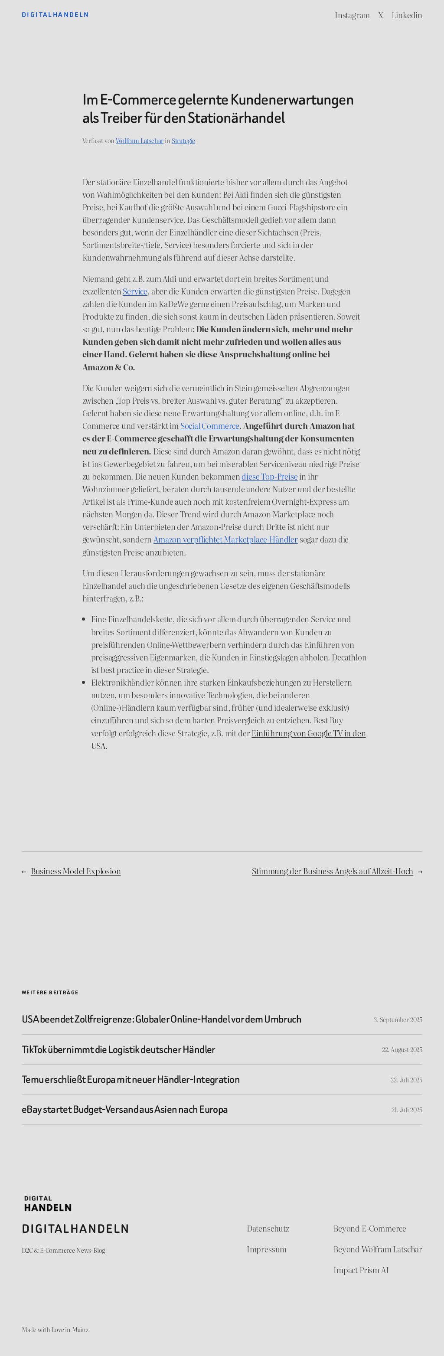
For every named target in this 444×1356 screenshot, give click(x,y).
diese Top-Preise (269, 476)
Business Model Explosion (76, 871)
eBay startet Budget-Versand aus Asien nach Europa (125, 1109)
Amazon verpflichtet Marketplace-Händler (225, 539)
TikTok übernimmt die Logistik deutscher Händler (118, 1049)
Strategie (183, 140)
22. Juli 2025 (406, 1079)
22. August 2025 (402, 1049)
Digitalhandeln (56, 15)
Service (135, 291)
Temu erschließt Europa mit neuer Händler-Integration (131, 1079)
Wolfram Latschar (139, 140)
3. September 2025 (398, 1019)
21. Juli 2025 (407, 1109)
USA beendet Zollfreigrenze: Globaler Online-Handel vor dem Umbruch (161, 1019)
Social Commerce (209, 425)
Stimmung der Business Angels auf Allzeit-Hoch (332, 871)
